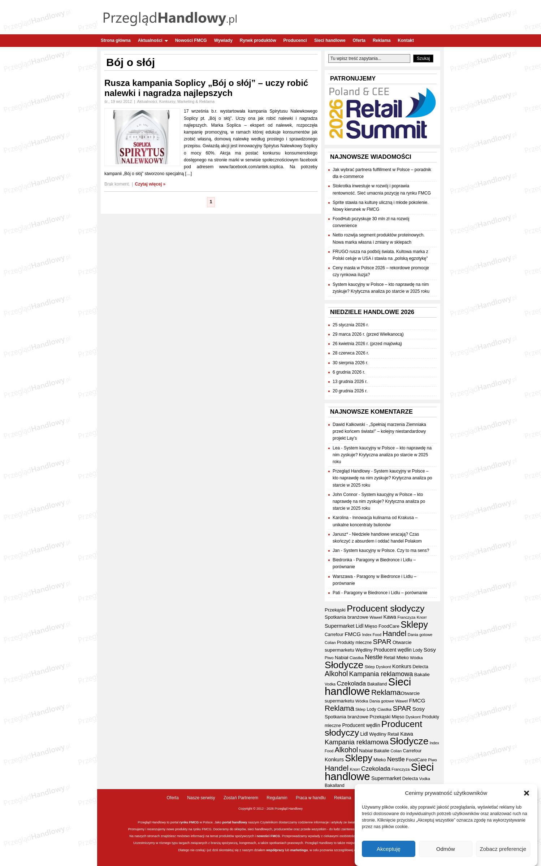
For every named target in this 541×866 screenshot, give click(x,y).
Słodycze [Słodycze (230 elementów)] (344, 665)
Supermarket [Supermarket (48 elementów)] (340, 626)
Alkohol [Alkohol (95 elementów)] (336, 674)
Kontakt (406, 40)
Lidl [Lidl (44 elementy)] (359, 626)
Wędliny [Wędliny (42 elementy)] (363, 650)
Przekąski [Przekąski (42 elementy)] (335, 610)
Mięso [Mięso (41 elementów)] (371, 626)
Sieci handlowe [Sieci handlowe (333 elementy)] (368, 686)
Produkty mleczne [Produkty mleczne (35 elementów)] (354, 642)
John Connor (345, 494)
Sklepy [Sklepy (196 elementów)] (414, 624)
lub (287, 850)
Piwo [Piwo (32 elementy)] (329, 658)
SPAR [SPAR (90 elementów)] (382, 641)
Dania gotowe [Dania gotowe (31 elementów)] (420, 634)
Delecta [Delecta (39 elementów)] (420, 666)
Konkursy (167, 101)
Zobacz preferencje (503, 849)
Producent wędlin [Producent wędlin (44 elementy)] (393, 650)
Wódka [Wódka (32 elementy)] (416, 658)
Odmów (445, 849)
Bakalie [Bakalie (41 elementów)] (422, 674)
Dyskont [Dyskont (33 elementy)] (383, 667)
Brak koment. (117, 184)
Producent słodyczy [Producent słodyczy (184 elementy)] (385, 608)
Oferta (359, 40)
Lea (336, 448)
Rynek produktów (258, 40)
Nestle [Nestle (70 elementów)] (373, 657)
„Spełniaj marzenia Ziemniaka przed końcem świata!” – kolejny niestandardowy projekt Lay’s (379, 431)
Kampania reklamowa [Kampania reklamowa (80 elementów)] (381, 674)
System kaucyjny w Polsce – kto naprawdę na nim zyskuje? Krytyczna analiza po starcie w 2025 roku (382, 454)
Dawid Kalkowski (349, 424)
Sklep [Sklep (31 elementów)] (370, 667)
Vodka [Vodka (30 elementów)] (330, 684)
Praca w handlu (311, 797)
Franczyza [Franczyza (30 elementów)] (406, 617)
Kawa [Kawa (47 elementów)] (389, 617)
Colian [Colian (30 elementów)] (330, 642)
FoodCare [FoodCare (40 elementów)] (388, 626)
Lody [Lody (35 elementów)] (417, 650)
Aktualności (153, 40)
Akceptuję (389, 849)
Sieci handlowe (330, 40)
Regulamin (277, 797)
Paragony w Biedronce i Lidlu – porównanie (385, 592)
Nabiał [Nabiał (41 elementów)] (341, 657)
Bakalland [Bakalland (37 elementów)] (377, 684)
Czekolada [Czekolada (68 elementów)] (351, 683)
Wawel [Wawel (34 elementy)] (375, 617)
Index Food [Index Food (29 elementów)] (371, 634)
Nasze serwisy (201, 797)
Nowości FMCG (191, 40)
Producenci (295, 40)
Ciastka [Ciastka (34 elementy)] (357, 657)
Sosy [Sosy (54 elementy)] (430, 650)
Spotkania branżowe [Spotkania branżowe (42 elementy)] (346, 617)
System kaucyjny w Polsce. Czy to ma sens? (386, 550)
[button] (526, 793)
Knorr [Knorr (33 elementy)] (422, 617)
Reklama (381, 40)
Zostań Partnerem (241, 797)
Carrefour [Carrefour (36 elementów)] (334, 634)
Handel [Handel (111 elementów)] (394, 633)
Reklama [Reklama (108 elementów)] (386, 692)
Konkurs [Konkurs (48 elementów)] (401, 666)
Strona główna (116, 40)
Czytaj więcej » (150, 184)
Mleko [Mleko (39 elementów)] (403, 657)
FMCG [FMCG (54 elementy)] (353, 634)
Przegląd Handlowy (351, 471)
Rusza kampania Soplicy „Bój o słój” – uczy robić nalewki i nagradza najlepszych (206, 88)
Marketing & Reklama (196, 101)
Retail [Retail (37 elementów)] (389, 657)
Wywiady (223, 40)
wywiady (314, 836)
